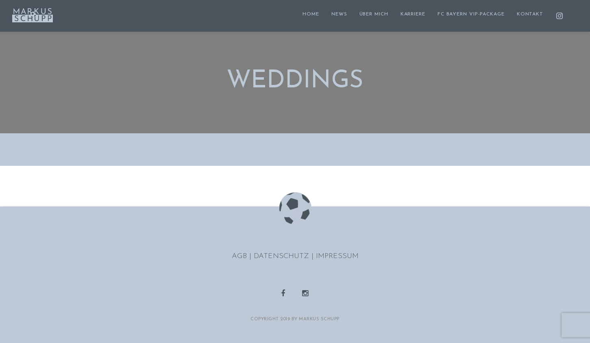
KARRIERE (413, 14)
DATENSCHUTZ (282, 256)
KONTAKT (530, 14)
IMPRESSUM (337, 256)
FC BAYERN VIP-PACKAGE (471, 14)
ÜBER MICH (373, 14)
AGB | (243, 256)
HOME (311, 14)
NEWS (339, 14)
